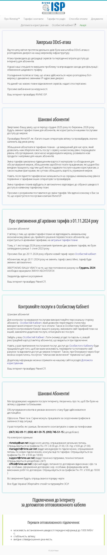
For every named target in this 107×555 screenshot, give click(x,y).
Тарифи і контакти (33, 18)
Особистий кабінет (64, 25)
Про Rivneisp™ (12, 18)
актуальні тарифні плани (64, 240)
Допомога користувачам (34, 25)
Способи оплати (78, 18)
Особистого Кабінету (81, 345)
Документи (97, 18)
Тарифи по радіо (56, 18)
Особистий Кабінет (31, 322)
